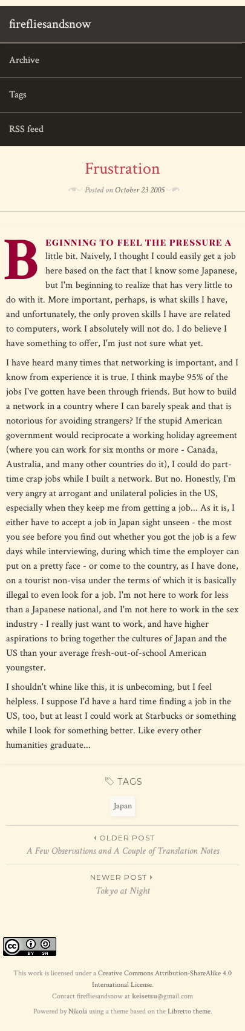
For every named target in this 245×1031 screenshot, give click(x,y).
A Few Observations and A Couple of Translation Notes (122, 844)
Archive (24, 60)
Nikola (77, 1011)
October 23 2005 (140, 190)
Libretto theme (189, 1011)
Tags (18, 94)
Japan (123, 805)
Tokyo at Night (122, 884)
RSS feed (26, 129)
